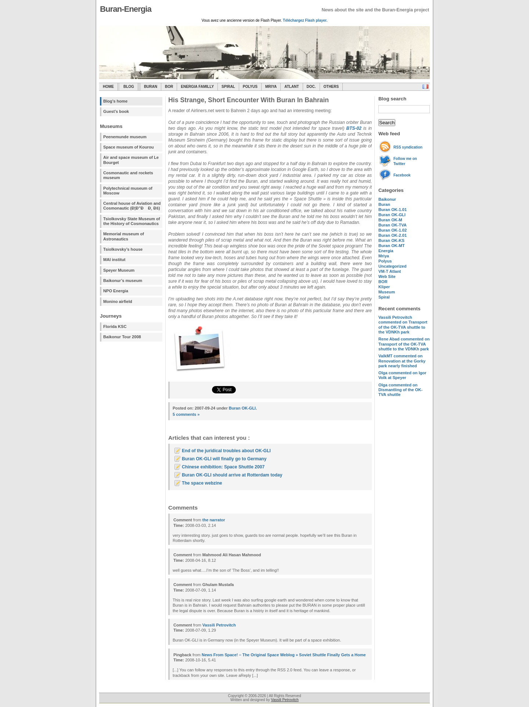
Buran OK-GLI (392, 215)
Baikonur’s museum (122, 280)
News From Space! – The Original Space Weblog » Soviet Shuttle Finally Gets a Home (284, 655)
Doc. (311, 87)
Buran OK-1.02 (392, 230)
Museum (386, 292)
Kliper (384, 287)
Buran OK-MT (391, 245)
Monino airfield (117, 301)
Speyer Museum (118, 270)
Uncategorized (392, 266)
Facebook (402, 175)
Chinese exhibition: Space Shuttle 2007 (223, 466)
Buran (150, 87)
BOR (169, 87)
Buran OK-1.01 (392, 209)
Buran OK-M (390, 220)
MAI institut (114, 259)
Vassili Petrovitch (219, 625)
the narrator (213, 520)
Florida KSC (115, 326)
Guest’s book (116, 111)
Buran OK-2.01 (392, 235)
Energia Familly (197, 87)
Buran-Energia (125, 9)
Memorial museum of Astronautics (123, 236)
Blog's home (115, 101)
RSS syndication (407, 147)
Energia (385, 251)
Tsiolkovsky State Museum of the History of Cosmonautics (131, 221)
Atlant (291, 87)
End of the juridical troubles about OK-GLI (226, 450)
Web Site (387, 276)
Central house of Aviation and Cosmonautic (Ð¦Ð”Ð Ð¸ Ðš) (132, 205)
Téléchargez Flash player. (305, 20)
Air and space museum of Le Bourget (131, 159)
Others (331, 87)
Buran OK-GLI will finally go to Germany (224, 458)
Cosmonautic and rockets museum (128, 175)
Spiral (384, 297)
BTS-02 (353, 128)
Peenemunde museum (125, 137)
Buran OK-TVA (392, 225)
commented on (402, 324)
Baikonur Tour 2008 (122, 337)
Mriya (271, 87)
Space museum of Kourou (128, 147)
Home (108, 87)
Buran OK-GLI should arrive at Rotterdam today (232, 475)
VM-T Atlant (389, 271)
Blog (128, 87)
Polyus (250, 87)
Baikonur (387, 199)
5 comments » (186, 414)
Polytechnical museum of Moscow (127, 190)
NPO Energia (115, 291)
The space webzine (202, 483)
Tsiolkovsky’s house (123, 249)
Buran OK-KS (391, 240)
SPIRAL (228, 87)
